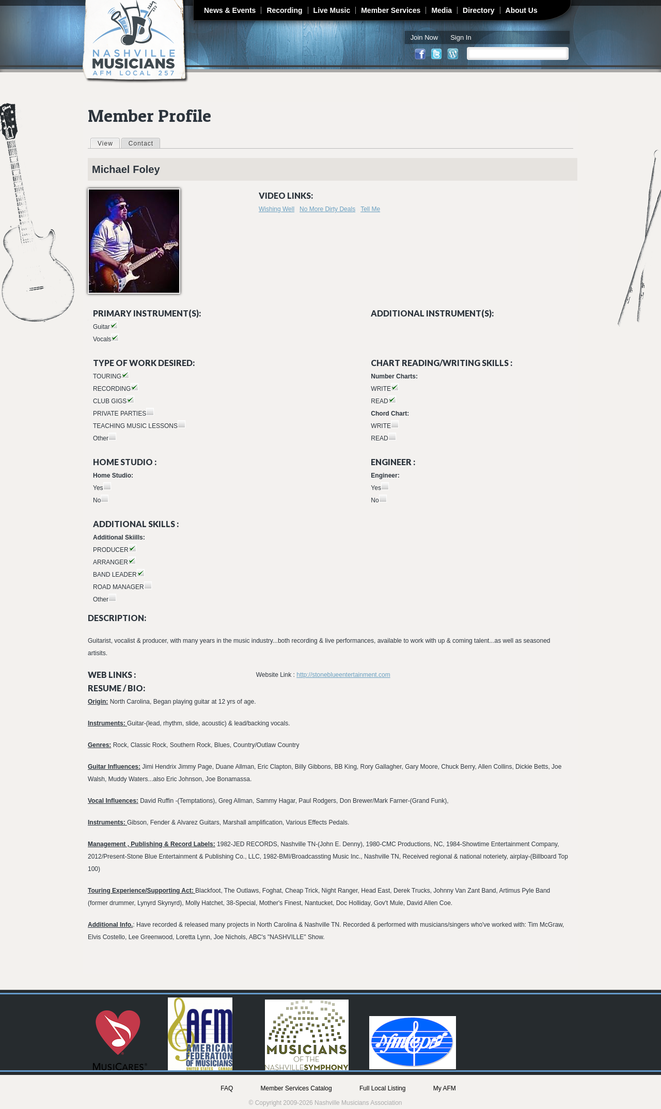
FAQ (227, 1088)
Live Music (332, 10)
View (108, 143)
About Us (522, 10)
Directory (478, 10)
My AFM (444, 1088)
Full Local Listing (382, 1088)
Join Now (424, 37)
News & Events (230, 10)
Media (441, 10)
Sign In (460, 37)
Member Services (390, 10)
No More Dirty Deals (327, 209)
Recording (284, 10)
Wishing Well (276, 209)
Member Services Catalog (296, 1088)
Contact (141, 143)
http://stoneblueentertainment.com (343, 674)
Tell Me (370, 209)
